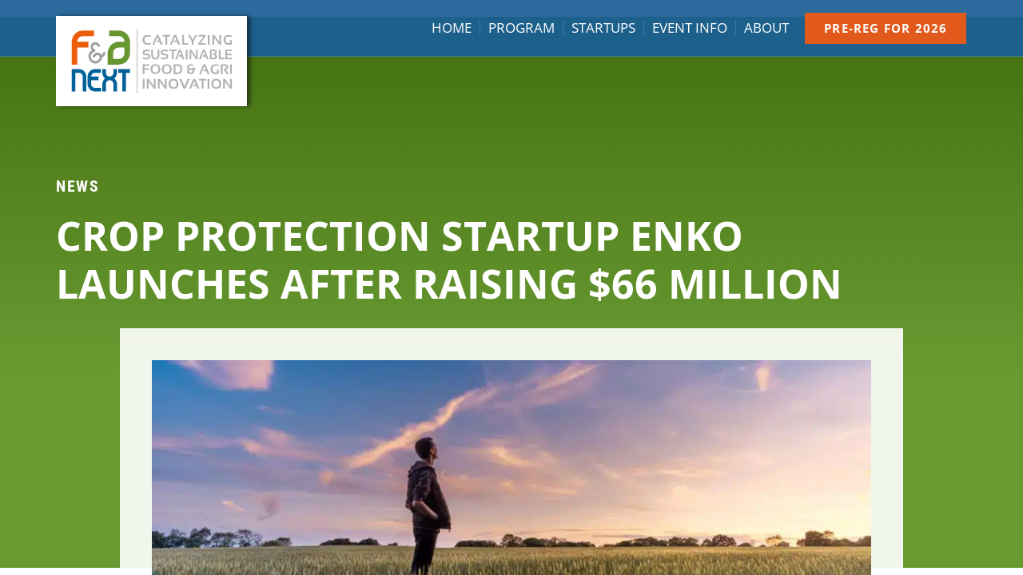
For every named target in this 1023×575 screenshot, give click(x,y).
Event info (689, 28)
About (766, 28)
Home (452, 28)
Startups (603, 28)
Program (521, 28)
